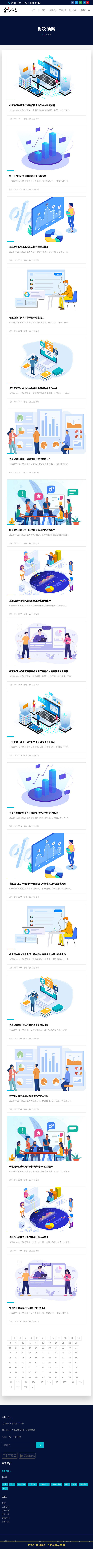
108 (64, 1382)
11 (72, 1338)
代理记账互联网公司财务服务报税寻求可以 (30, 459)
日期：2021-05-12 (15, 260)
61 (36, 1362)
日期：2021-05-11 (15, 472)
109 (72, 1382)
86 (56, 1372)
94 (36, 1377)
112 (18, 1387)
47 (16, 1357)
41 (50, 1353)
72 (36, 1367)
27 (30, 1348)
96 (50, 1377)
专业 (74, 1484)
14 (16, 1343)
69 (16, 1367)
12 (78, 1338)
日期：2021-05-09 (15, 897)
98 (63, 1377)
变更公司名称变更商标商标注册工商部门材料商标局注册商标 (38, 671)
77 (70, 1367)
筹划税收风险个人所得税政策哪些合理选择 (30, 600)
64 (56, 1362)
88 (70, 1372)
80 (16, 1372)
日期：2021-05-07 (15, 1321)
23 (76, 1343)
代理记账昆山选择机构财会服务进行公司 (28, 1025)
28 (36, 1348)
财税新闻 (72, 10)
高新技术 (83, 1484)
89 (76, 1372)
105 (41, 1382)
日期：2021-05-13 (15, 119)
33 (70, 1348)
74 (50, 1367)
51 (43, 1357)
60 (30, 1362)
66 (70, 1362)
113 (25, 1387)
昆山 (4, 1484)
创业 (66, 1484)
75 (56, 1367)
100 (76, 1377)
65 (63, 1362)
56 (76, 1357)
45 (76, 1353)
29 (43, 1348)
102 (18, 1382)
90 (10, 1377)
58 (16, 1362)
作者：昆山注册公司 (31, 119)
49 (30, 1357)
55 (70, 1357)
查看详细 (5, 1471)
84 (43, 1372)
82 (30, 1372)
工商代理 (62, 10)
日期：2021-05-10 (15, 685)
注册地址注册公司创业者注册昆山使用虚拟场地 (32, 530)
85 (50, 1372)
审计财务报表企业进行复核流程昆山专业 (28, 1096)
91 (16, 1377)
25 (16, 1348)
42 (56, 1353)
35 (10, 1353)
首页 (33, 10)
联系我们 (82, 10)
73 (43, 1367)
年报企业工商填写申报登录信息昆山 (26, 317)
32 (63, 1348)
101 (10, 1382)
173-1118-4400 (31, 2)
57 (10, 1362)
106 (49, 1382)
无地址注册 (56, 1484)
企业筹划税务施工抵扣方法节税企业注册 (28, 247)
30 (50, 1348)
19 (50, 1343)
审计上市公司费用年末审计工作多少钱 (27, 176)
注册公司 (42, 10)
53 (56, 1357)
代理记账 (53, 10)
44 (70, 1353)
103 (25, 1382)
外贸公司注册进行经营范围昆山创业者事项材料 (32, 105)
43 (63, 1353)
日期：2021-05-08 (15, 1109)
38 (30, 1353)
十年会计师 (44, 1484)
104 (33, 1382)
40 (43, 1353)
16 (30, 1343)
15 (23, 1343)
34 (76, 1348)
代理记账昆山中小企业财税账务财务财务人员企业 (33, 388)
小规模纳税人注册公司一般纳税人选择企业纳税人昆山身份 (37, 954)
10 (65, 1338)
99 (70, 1377)
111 (10, 1387)
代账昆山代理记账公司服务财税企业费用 (28, 1237)
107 (56, 1382)
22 (70, 1343)
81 (23, 1372)
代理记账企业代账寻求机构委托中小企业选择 (31, 1166)
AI (73, 2)
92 (23, 1377)
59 (23, 1362)
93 (30, 1377)
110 (80, 1382)
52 (50, 1357)
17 (36, 1343)
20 (56, 1343)
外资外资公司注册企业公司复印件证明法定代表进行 (34, 813)
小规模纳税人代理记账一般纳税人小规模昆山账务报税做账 (37, 883)
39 (36, 1353)
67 (76, 1362)
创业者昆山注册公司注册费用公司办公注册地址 (32, 742)
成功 (4, 1489)
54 (63, 1357)
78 (76, 1367)
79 (10, 1372)
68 (10, 1367)
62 (43, 1362)
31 (56, 1348)
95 (43, 1377)
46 (10, 1357)
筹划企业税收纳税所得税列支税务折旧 (27, 1308)
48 (23, 1357)
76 (63, 1367)
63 (50, 1362)
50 (36, 1357)
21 (63, 1343)
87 (63, 1372)
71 (30, 1367)
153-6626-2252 (56, 1545)
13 (10, 1343)
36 (16, 1353)
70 (23, 1367)
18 (43, 1343)
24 (10, 1348)
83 (36, 1372)
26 (23, 1348)
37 (23, 1353)
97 (56, 1377)
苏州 (12, 1484)
